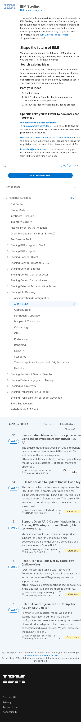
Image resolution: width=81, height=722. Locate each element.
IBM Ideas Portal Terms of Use (42, 655)
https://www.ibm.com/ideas (36, 125)
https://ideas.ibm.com (61, 137)
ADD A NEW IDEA (40, 175)
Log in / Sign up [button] (68, 165)
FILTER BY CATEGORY (18, 198)
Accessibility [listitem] (10, 711)
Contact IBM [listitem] (10, 697)
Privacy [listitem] (7, 702)
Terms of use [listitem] (10, 707)
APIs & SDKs (42, 473)
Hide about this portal (31, 10)
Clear (72, 198)
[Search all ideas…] (24, 165)
